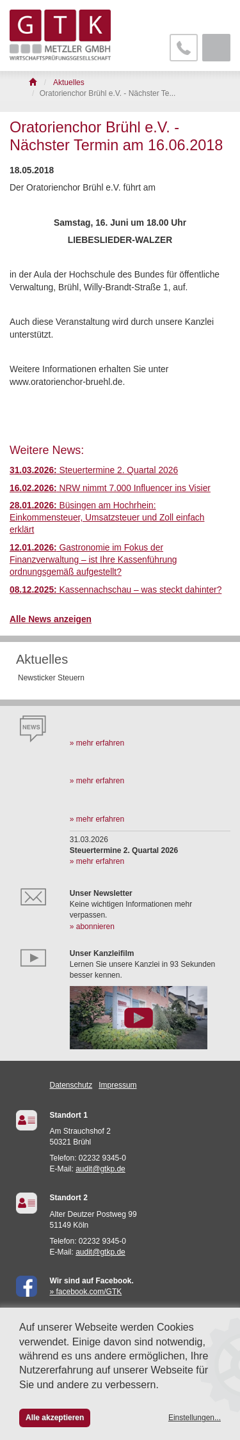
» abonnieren (92, 926)
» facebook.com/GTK (86, 1291)
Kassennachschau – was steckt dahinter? (115, 590)
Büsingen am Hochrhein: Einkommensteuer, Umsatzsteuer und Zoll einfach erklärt (107, 518)
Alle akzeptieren (55, 1417)
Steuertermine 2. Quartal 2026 (94, 470)
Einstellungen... (194, 1417)
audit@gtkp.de (100, 1168)
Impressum (117, 1085)
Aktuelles (42, 659)
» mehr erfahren (97, 743)
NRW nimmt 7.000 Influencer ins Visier (110, 488)
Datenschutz (71, 1085)
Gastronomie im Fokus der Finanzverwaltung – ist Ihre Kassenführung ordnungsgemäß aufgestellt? (93, 560)
